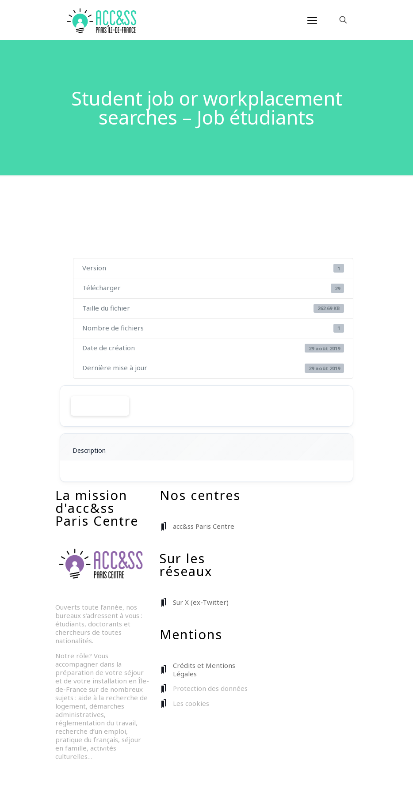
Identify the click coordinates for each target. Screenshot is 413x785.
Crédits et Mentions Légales (204, 669)
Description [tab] (89, 450)
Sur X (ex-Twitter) (201, 602)
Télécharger (100, 406)
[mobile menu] (312, 19)
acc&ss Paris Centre (203, 526)
